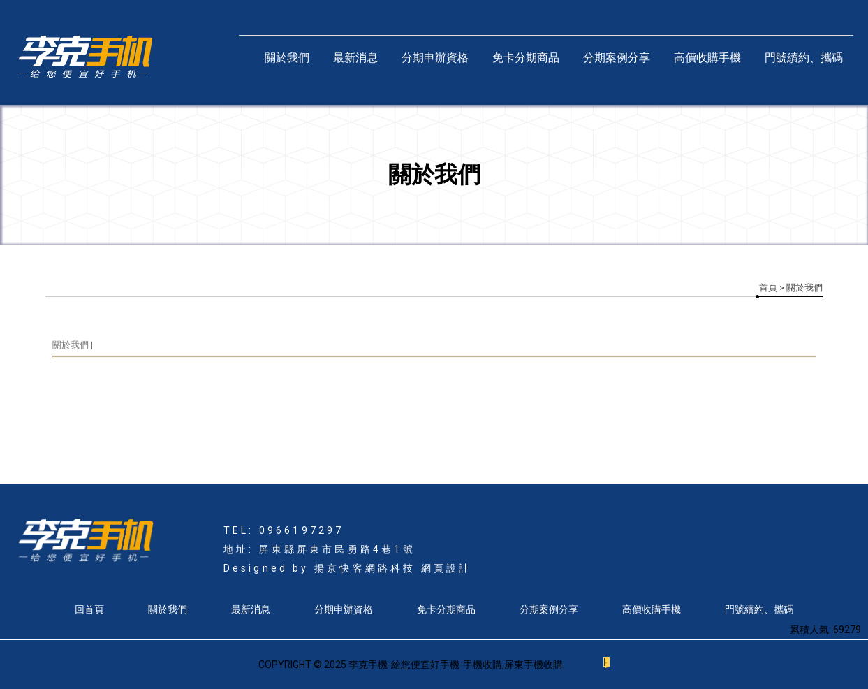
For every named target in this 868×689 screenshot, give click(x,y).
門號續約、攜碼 (804, 57)
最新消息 (355, 57)
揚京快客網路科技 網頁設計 (393, 568)
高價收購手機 (707, 57)
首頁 (768, 287)
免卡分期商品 (525, 57)
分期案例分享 (616, 57)
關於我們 (287, 57)
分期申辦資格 (435, 57)
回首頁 (89, 609)
